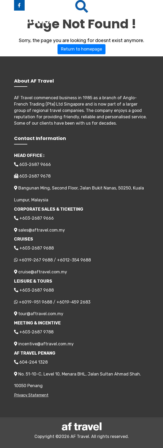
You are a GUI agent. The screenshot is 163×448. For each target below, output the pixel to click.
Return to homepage (81, 49)
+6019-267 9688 (36, 260)
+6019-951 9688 (35, 302)
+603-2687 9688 (34, 248)
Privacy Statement (31, 395)
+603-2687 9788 (34, 331)
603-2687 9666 (32, 164)
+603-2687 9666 (34, 218)
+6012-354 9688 (74, 260)
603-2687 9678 (32, 176)
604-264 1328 (31, 362)
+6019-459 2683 (73, 302)
